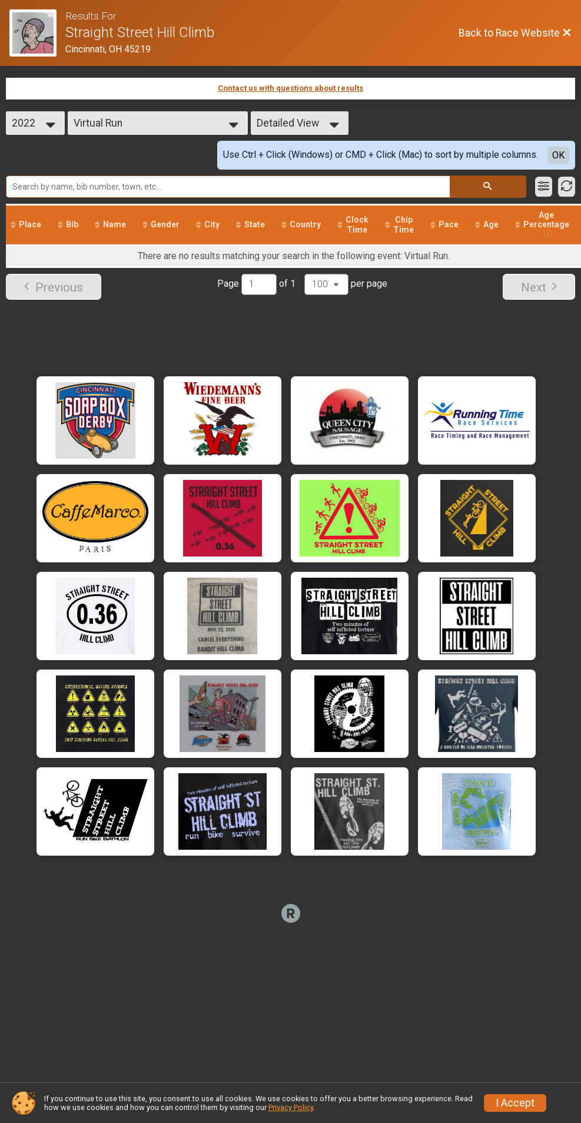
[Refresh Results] (566, 187)
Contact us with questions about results (290, 88)
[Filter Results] (543, 187)
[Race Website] (37, 33)
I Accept (515, 1103)
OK (558, 155)
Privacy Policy (290, 1107)
